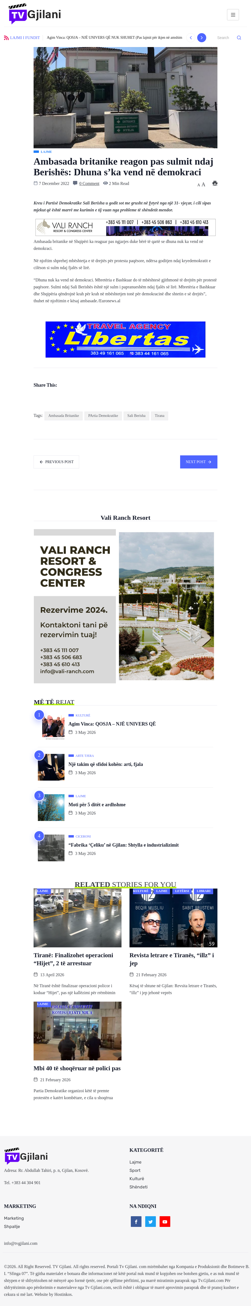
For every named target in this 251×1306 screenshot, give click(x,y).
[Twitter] (150, 1221)
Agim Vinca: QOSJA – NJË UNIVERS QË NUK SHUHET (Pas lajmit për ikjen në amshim (114, 38)
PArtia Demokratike (103, 416)
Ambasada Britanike (63, 416)
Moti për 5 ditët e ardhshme (97, 804)
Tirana (159, 416)
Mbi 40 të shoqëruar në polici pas (77, 1068)
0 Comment (89, 183)
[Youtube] (165, 1221)
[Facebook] (136, 1221)
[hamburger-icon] (233, 14)
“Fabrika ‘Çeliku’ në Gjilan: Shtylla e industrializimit (123, 845)
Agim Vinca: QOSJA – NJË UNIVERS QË (112, 724)
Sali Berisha (136, 416)
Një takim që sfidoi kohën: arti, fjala (105, 764)
